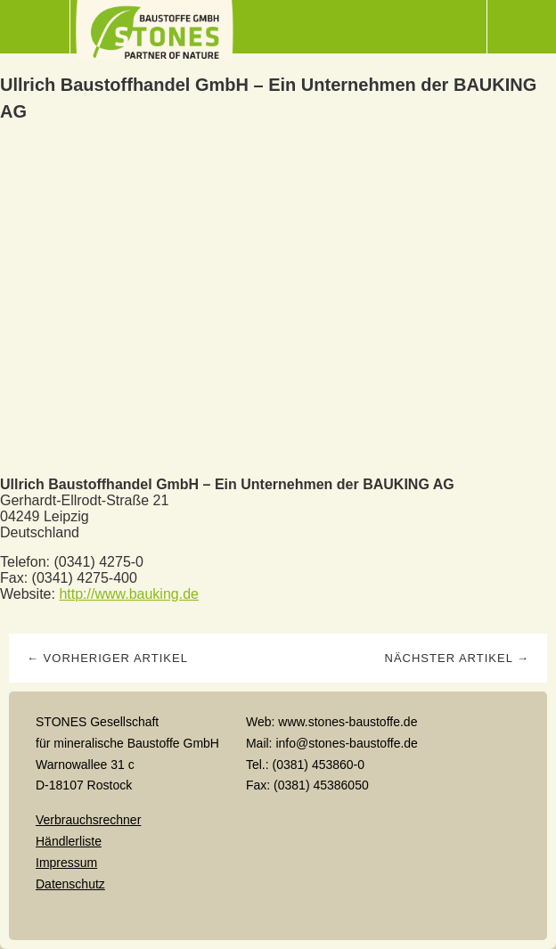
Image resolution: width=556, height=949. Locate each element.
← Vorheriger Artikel (107, 658)
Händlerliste (69, 841)
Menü (35, 26)
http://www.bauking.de (129, 593)
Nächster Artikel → (457, 658)
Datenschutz (70, 884)
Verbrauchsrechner (88, 820)
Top (278, 916)
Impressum (66, 862)
